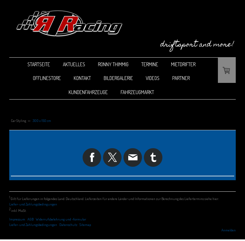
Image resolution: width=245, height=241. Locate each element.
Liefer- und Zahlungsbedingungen (33, 204)
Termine (149, 64)
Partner (181, 78)
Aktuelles (74, 64)
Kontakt (82, 78)
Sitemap (85, 224)
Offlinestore (47, 78)
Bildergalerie (118, 78)
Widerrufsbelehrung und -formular (61, 219)
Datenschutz (68, 224)
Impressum (17, 219)
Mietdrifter (183, 64)
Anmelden (228, 230)
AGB (30, 219)
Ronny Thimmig (113, 64)
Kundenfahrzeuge (88, 92)
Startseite (38, 64)
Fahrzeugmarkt (137, 92)
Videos (153, 78)
